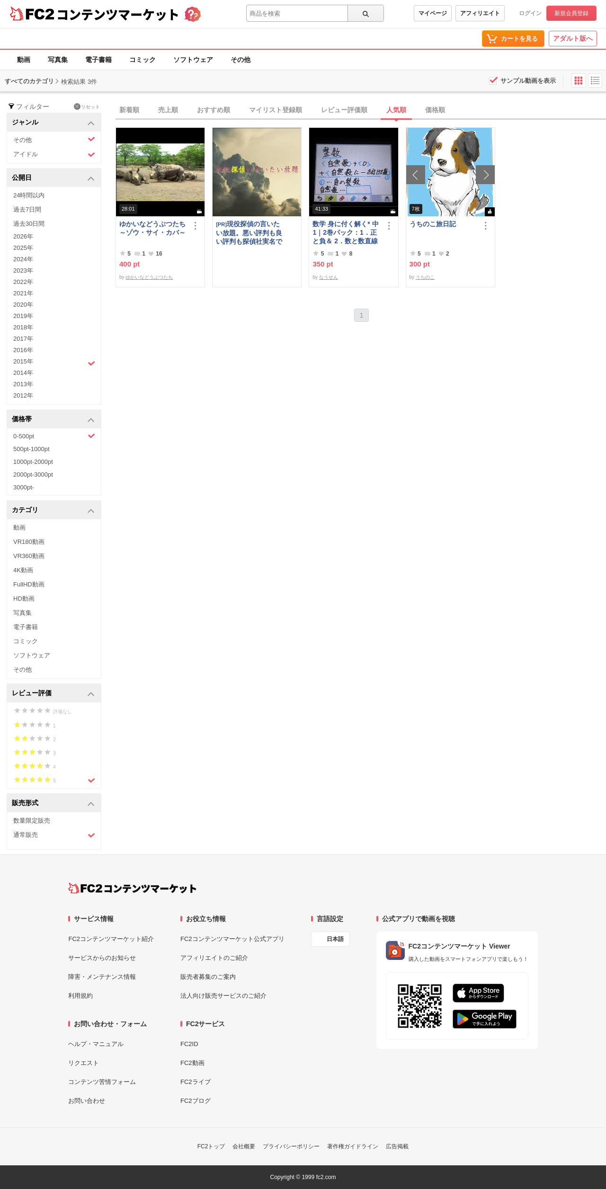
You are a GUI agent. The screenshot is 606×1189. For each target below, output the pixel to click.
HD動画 (24, 598)
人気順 (396, 110)
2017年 (23, 338)
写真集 (58, 59)
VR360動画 (29, 555)
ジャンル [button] (53, 122)
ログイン (530, 13)
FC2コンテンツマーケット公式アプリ (232, 938)
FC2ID (189, 1043)
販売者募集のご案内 (208, 976)
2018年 (23, 327)
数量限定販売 (31, 820)
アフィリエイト (480, 13)
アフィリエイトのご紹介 (214, 957)
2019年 (23, 315)
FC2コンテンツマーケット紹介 (111, 938)
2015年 (54, 362)
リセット (87, 106)
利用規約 (80, 995)
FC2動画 (192, 1062)
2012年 (23, 395)
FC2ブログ (195, 1100)
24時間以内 (29, 195)
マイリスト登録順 (275, 110)
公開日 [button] (53, 178)
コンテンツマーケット (117, 14)
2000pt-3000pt (33, 474)
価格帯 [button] (53, 419)
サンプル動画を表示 (528, 80)
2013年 (23, 384)
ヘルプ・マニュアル (96, 1043)
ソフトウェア (193, 59)
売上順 (168, 110)
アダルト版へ (573, 38)
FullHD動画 (29, 584)
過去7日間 (27, 209)
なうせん (328, 277)
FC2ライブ (195, 1081)
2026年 (23, 236)
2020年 (23, 304)
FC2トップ (211, 1146)
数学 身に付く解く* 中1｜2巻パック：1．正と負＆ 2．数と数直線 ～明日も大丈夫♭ (345, 232)
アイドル (54, 155)
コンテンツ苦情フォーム (102, 1081)
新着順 (129, 110)
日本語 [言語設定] (335, 939)
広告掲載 (397, 1146)
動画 (23, 59)
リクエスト (83, 1062)
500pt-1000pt (31, 449)
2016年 (23, 350)
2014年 (23, 372)
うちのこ (425, 277)
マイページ (433, 13)
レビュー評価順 (344, 110)
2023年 (23, 270)
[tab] (361, 110)
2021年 (23, 293)
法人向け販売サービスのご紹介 (223, 995)
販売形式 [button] (53, 803)
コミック (142, 59)
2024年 (23, 259)
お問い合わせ (86, 1100)
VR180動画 (29, 541)
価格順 (435, 110)
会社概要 (243, 1146)
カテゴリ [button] (53, 510)
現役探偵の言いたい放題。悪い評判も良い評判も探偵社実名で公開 (249, 232)
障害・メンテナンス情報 (102, 976)
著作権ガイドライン (352, 1146)
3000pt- (23, 487)
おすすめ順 (213, 110)
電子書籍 (98, 59)
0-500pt (54, 436)
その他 (240, 59)
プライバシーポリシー (291, 1146)
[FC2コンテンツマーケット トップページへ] (132, 888)
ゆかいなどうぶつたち (149, 277)
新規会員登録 (571, 13)
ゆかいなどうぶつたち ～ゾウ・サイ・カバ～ (153, 228)
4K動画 (23, 570)
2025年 (23, 247)
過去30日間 (29, 223)
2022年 (23, 281)
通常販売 (54, 835)
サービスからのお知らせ (102, 957)
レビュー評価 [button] (53, 693)
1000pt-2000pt (33, 461)
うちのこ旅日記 (433, 224)
